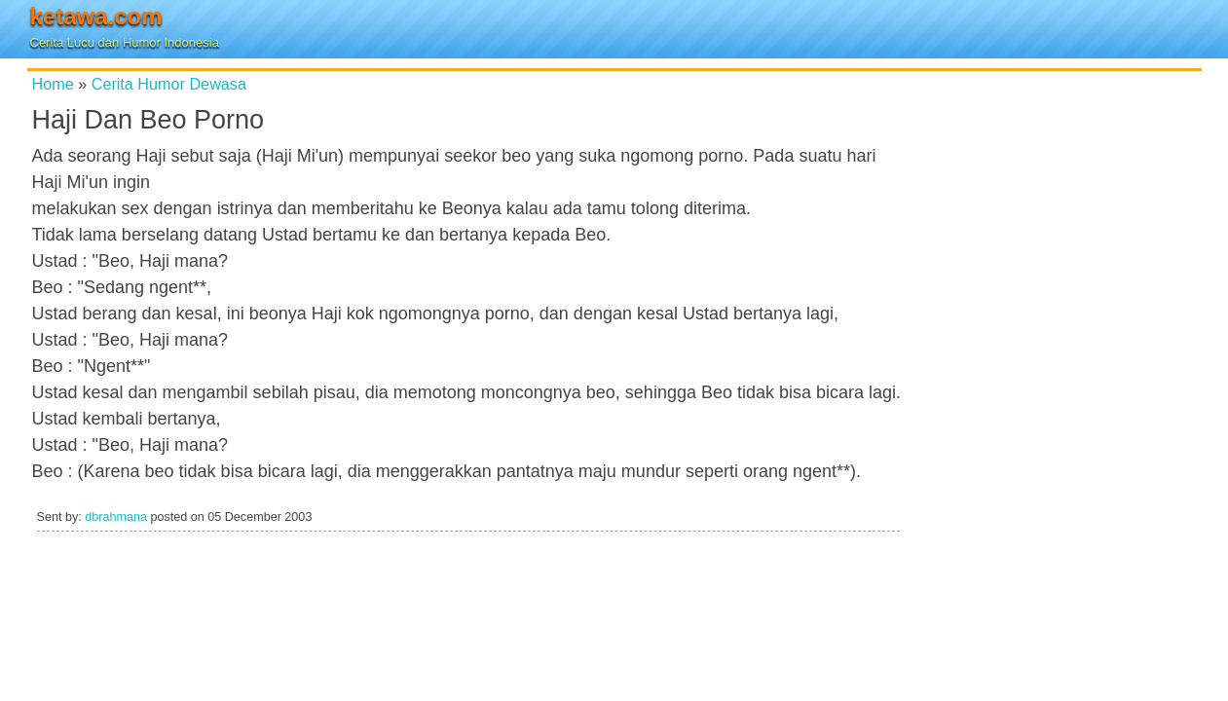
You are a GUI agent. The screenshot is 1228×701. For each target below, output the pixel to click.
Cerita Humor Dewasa (169, 83)
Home (53, 83)
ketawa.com (96, 16)
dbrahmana (116, 517)
